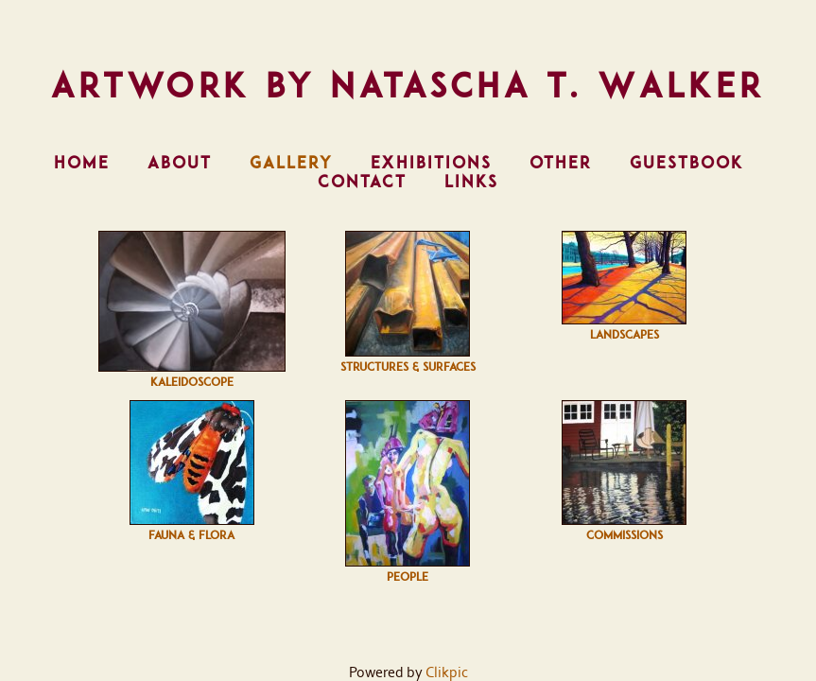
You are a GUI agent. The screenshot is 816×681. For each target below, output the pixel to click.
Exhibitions (431, 162)
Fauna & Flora (191, 535)
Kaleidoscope (192, 382)
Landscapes (624, 334)
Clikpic (446, 672)
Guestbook (686, 162)
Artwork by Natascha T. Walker (408, 85)
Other (561, 162)
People (407, 577)
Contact (362, 181)
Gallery (291, 162)
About (180, 162)
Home (82, 162)
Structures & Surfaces (408, 367)
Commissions (624, 535)
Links (471, 181)
